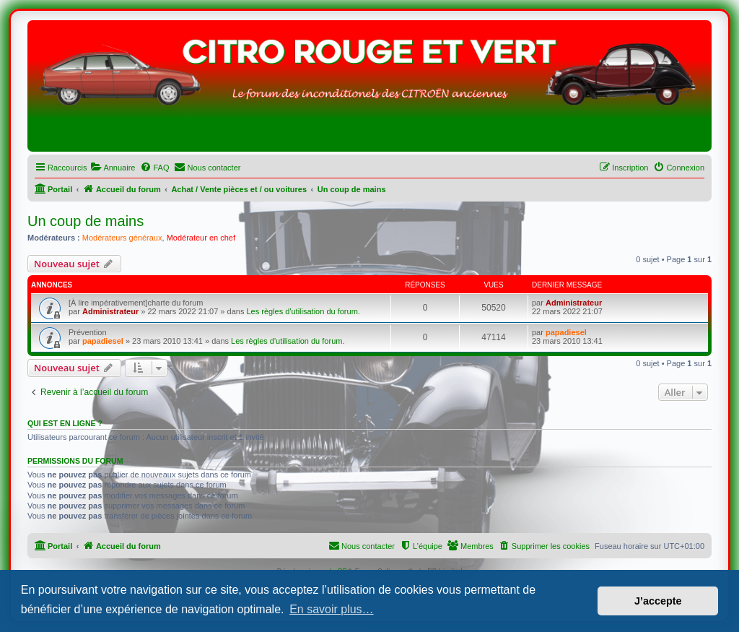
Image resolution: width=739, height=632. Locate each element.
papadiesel (102, 341)
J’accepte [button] (658, 601)
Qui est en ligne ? (64, 423)
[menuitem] (112, 167)
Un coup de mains (85, 221)
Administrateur (110, 311)
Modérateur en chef (201, 237)
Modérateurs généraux (122, 237)
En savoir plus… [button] (331, 609)
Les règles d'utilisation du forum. (302, 311)
